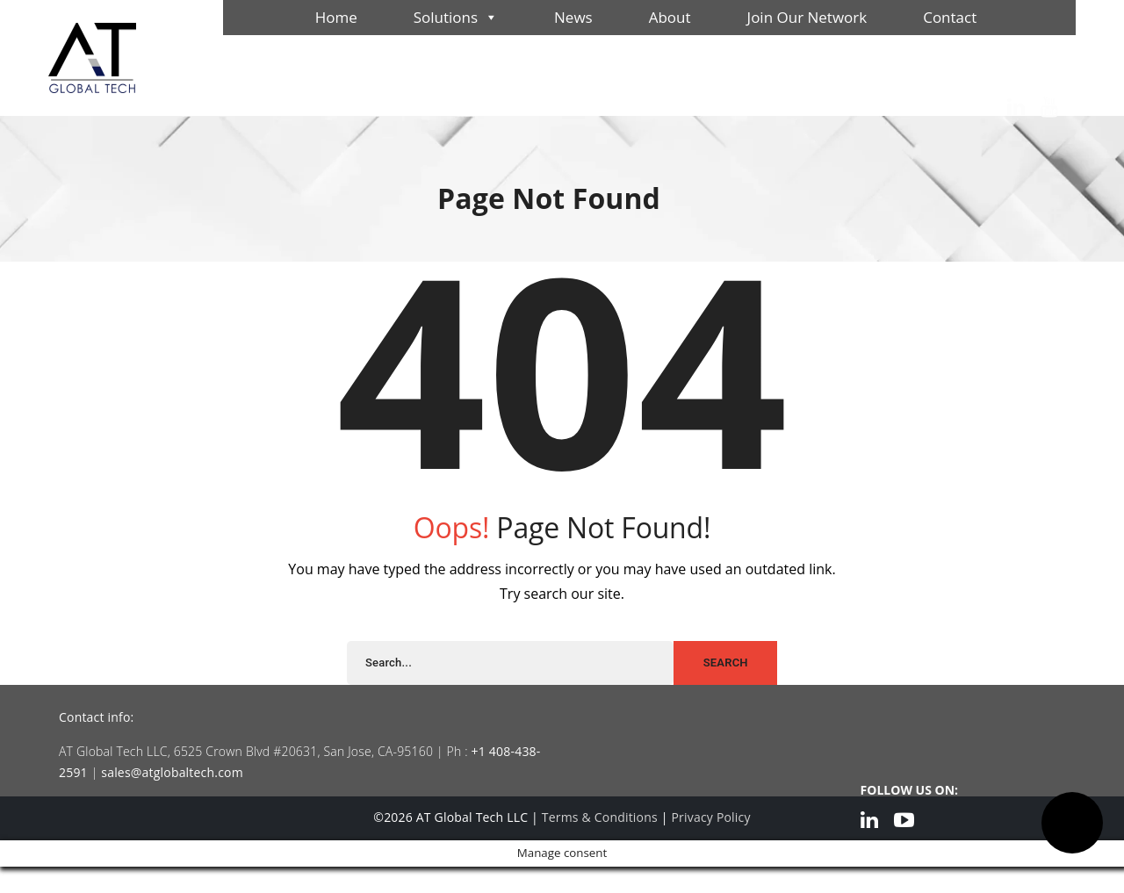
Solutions (456, 17)
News (573, 17)
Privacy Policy (710, 817)
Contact (949, 17)
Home (336, 17)
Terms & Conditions (600, 817)
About (670, 17)
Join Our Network (807, 17)
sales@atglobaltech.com (172, 772)
